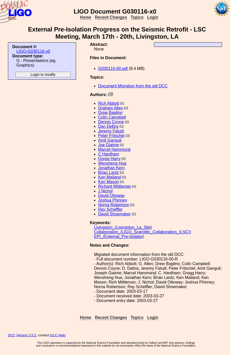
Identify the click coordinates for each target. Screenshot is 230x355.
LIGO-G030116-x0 (33, 51)
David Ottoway (111, 195)
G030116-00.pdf (113, 68)
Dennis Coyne (111, 122)
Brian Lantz (108, 172)
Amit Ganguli (110, 140)
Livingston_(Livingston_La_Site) (123, 227)
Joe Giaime (108, 145)
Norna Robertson (113, 205)
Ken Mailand (109, 177)
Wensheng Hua (112, 163)
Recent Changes (111, 17)
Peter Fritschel (111, 135)
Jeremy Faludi (111, 131)
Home (85, 17)
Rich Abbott (108, 103)
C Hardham (108, 154)
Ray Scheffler (110, 209)
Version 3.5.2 (26, 335)
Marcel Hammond (114, 149)
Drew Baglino (110, 112)
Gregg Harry (109, 158)
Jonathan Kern (111, 168)
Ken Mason (108, 182)
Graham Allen (110, 108)
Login (152, 17)
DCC (11, 335)
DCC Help (58, 335)
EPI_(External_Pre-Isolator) (119, 236)
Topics (137, 17)
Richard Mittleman (114, 186)
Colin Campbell (112, 117)
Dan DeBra (108, 126)
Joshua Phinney (112, 200)
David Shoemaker (114, 214)
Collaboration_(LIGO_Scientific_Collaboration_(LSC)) (142, 232)
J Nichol (105, 191)
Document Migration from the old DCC (133, 86)
